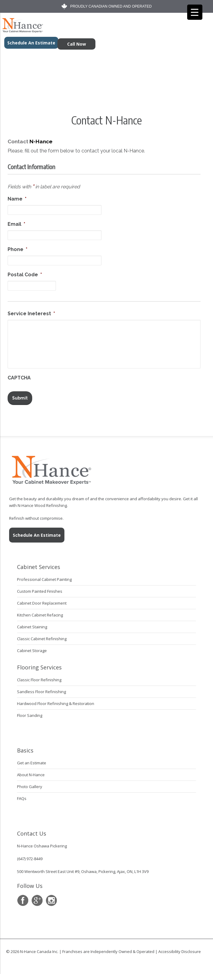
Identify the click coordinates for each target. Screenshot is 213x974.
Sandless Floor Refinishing (41, 689)
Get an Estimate (31, 760)
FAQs (21, 796)
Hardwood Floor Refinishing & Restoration (55, 701)
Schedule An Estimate (37, 533)
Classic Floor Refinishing (39, 677)
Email (16, 224)
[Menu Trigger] (194, 12)
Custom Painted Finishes (39, 589)
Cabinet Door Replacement (42, 601)
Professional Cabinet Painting (44, 577)
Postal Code (25, 275)
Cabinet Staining (32, 624)
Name (17, 199)
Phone (17, 249)
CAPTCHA (19, 378)
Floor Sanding (29, 713)
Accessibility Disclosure (179, 949)
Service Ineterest (31, 313)
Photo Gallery (29, 784)
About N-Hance (31, 772)
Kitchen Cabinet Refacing (40, 613)
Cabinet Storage (32, 648)
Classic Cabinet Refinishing (42, 636)
